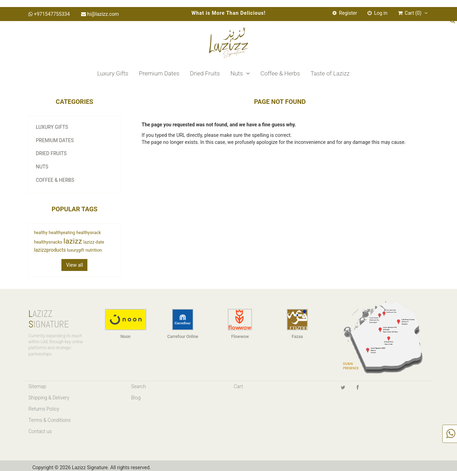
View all (74, 265)
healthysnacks (48, 242)
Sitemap (37, 386)
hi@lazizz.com (100, 14)
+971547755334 (49, 14)
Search (138, 386)
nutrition (94, 250)
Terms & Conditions (49, 420)
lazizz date (93, 242)
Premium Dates (159, 73)
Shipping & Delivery (48, 397)
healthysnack (88, 232)
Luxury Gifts (112, 73)
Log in (377, 13)
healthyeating (62, 232)
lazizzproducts (50, 250)
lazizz (73, 241)
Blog (136, 397)
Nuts (240, 73)
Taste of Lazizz (330, 73)
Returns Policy (43, 409)
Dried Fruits (205, 73)
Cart (238, 386)
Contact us (40, 431)
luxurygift (75, 250)
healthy (40, 232)
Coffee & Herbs (280, 73)
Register (344, 13)
